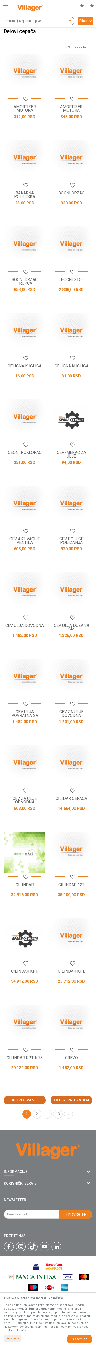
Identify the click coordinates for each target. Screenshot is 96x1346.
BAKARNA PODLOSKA (24, 195)
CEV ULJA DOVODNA (24, 625)
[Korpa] (89, 12)
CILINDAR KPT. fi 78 (25, 1058)
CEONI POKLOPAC (24, 452)
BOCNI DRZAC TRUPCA (25, 281)
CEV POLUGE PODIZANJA (71, 540)
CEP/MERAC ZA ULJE (71, 454)
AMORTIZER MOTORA (25, 108)
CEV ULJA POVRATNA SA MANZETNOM (24, 715)
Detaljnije (12, 1338)
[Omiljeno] (79, 7)
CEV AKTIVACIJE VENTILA (24, 540)
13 (58, 1114)
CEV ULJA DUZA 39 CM (71, 627)
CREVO (71, 1058)
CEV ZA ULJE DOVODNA (71, 713)
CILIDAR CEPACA (71, 798)
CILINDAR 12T (71, 885)
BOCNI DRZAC (71, 193)
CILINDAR (25, 885)
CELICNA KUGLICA (24, 366)
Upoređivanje (24, 1100)
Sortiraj (11, 21)
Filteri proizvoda (71, 1100)
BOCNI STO (71, 280)
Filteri (85, 21)
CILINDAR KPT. (24, 971)
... (47, 1114)
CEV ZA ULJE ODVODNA (25, 800)
